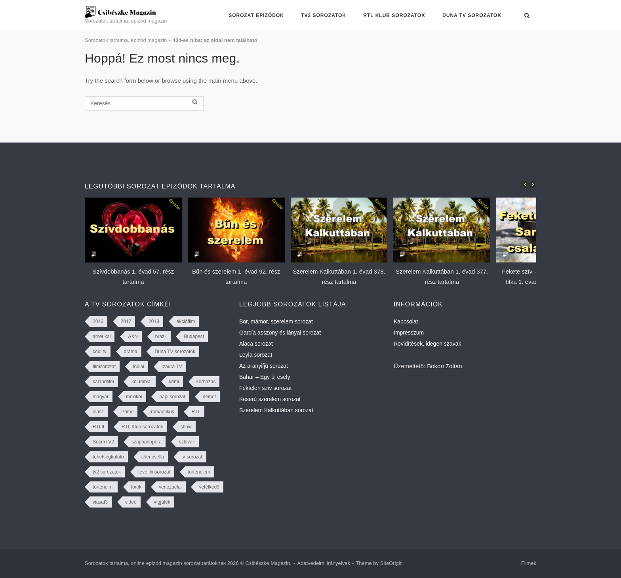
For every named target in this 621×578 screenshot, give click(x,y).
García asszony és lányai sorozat (280, 332)
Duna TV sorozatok (471, 15)
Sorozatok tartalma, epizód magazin (126, 40)
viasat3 (100, 502)
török (136, 487)
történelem (199, 472)
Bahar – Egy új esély (264, 377)
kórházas (206, 381)
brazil (161, 336)
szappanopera (146, 442)
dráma (130, 351)
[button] (532, 184)
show (186, 427)
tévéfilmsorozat (154, 472)
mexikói (134, 396)
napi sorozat (172, 396)
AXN (133, 336)
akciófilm (186, 321)
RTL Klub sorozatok (394, 15)
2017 (126, 321)
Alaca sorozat (256, 343)
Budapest (194, 336)
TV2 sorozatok (323, 15)
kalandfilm (103, 381)
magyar (101, 396)
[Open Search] (527, 16)
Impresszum (409, 332)
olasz (98, 411)
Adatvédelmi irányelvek (323, 563)
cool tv (100, 351)
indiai (138, 366)
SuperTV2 (103, 442)
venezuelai (170, 487)
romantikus (162, 411)
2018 (154, 321)
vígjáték (162, 502)
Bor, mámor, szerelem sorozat (276, 321)
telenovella (152, 457)
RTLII (98, 427)
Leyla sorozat (255, 355)
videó (131, 502)
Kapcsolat (406, 321)
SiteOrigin (391, 563)
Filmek (528, 563)
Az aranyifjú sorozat (263, 366)
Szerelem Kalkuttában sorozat (276, 410)
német (209, 396)
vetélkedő (209, 487)
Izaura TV (172, 366)
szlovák (187, 442)
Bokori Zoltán (444, 366)
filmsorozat (104, 366)
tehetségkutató (108, 457)
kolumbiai (141, 381)
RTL (196, 411)
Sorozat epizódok (256, 15)
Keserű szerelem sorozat (270, 399)
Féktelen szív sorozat (265, 388)
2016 (98, 321)
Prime (127, 411)
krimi (174, 381)
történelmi (103, 487)
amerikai (101, 336)
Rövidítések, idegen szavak (427, 343)
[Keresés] (144, 103)
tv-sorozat (191, 457)
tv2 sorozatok (107, 472)
